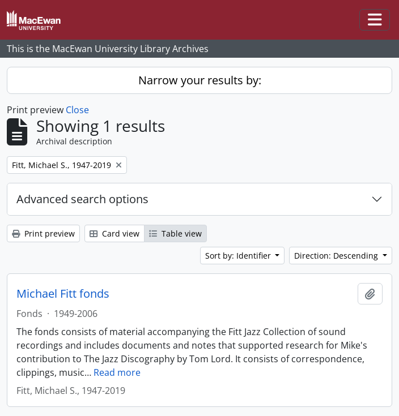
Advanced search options (82, 199)
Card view (114, 233)
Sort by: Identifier (239, 255)
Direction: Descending (337, 255)
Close (77, 110)
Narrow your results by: (199, 80)
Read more (117, 372)
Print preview (43, 233)
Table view (175, 233)
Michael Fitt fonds (62, 294)
